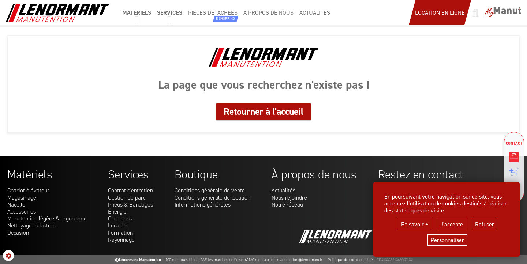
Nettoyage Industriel (31, 225)
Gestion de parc (127, 197)
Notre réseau (287, 204)
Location (118, 225)
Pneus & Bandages (130, 204)
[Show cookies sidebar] (8, 255)
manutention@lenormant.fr (300, 260)
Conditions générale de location (212, 197)
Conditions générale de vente (210, 190)
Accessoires (21, 211)
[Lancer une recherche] (475, 13)
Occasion (18, 232)
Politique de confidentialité (350, 260)
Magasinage (21, 197)
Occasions (120, 218)
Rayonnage (121, 239)
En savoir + (414, 224)
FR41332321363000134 (394, 260)
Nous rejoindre (289, 197)
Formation (120, 232)
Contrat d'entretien (130, 190)
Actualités (283, 190)
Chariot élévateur (28, 190)
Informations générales (203, 204)
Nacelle (16, 204)
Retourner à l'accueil (263, 111)
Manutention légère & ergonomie (47, 218)
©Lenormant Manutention (138, 260)
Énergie (117, 211)
